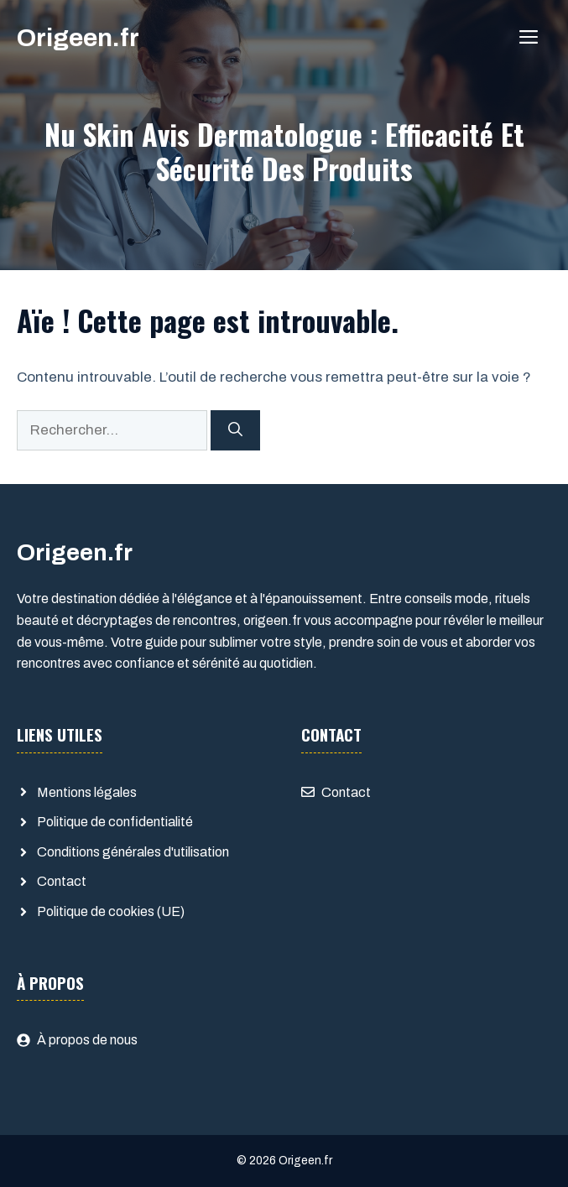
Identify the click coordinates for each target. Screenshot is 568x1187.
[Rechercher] (235, 430)
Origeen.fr (78, 37)
